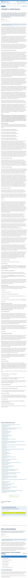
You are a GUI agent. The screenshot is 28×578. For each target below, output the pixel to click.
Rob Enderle (8, 425)
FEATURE (3, 425)
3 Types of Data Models (5, 564)
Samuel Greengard (9, 435)
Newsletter (23, 1)
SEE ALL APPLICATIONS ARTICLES (14, 496)
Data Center (11, 3)
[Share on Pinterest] (25, 6)
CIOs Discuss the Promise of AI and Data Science (9, 459)
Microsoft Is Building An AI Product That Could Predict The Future (11, 462)
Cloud (17, 3)
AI (14, 3)
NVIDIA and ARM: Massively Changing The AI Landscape (10, 469)
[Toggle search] (26, 1)
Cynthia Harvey (8, 453)
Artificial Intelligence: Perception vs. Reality (8, 483)
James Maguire (14, 473)
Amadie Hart (3, 535)
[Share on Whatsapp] (26, 6)
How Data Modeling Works (5, 558)
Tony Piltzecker (4, 20)
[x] (18, 1)
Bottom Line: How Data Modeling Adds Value (7, 567)
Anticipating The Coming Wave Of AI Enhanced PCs (9, 487)
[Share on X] (24, 6)
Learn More (10, 540)
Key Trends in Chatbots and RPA (6, 431)
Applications (21, 3)
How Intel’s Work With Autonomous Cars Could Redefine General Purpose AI (13, 441)
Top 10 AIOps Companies (5, 434)
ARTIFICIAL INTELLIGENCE (6, 442)
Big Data (6, 3)
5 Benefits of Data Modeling (5, 561)
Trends (2, 3)
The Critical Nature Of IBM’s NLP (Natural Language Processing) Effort (12, 490)
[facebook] (17, 1)
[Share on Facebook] (23, 6)
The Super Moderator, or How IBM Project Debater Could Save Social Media (13, 449)
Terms (24, 514)
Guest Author (8, 432)
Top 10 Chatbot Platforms (5, 452)
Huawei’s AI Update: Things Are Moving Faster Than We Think (11, 424)
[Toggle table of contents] (14, 557)
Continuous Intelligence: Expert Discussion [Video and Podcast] (11, 472)
